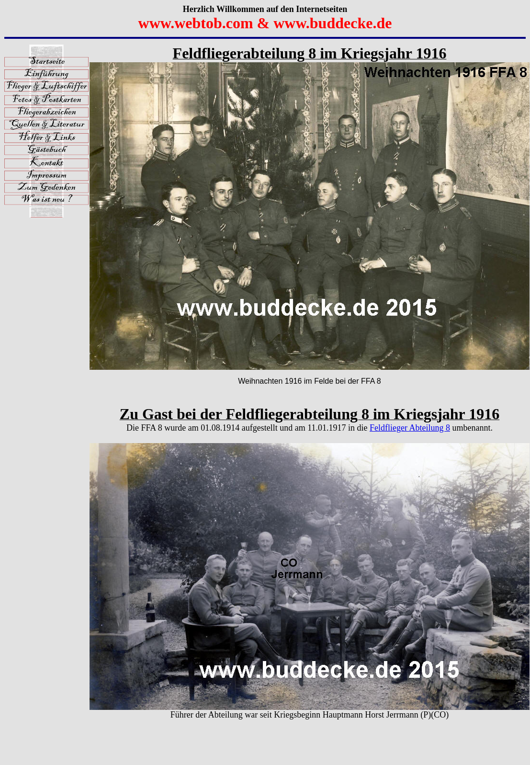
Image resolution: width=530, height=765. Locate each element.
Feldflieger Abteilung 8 (410, 428)
